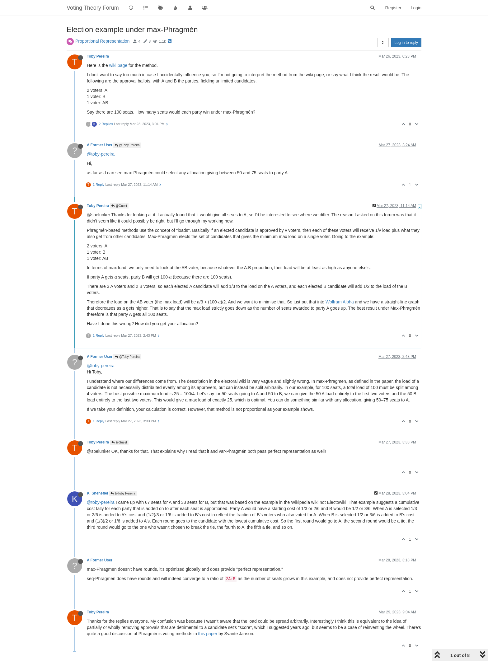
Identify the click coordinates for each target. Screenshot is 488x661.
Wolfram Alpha (340, 301)
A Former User (99, 145)
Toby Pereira (98, 56)
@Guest (119, 206)
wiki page (118, 65)
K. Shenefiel (97, 493)
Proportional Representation (102, 41)
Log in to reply (406, 42)
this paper (207, 633)
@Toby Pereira (127, 145)
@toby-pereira (101, 154)
